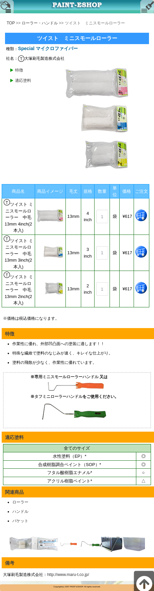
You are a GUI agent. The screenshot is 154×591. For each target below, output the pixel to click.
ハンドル (20, 511)
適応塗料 (23, 80)
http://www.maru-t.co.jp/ (68, 574)
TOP (11, 23)
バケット (20, 521)
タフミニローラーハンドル (58, 396)
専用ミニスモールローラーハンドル (66, 377)
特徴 (19, 70)
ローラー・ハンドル (40, 23)
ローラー (20, 502)
